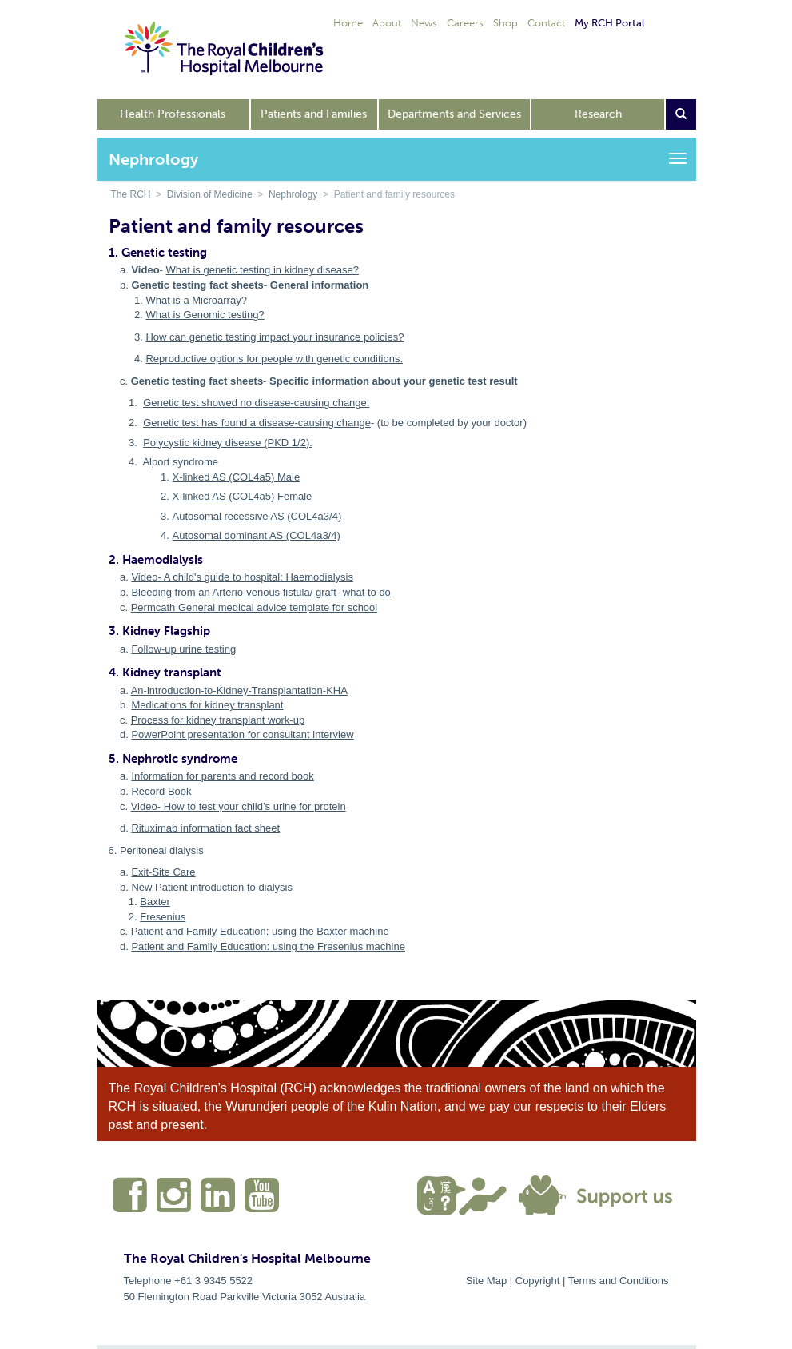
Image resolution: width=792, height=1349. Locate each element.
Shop (505, 23)
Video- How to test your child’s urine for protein (238, 806)
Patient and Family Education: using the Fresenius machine (268, 946)
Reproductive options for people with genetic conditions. (274, 359)
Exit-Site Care (163, 872)
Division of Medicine (210, 194)
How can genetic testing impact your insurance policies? (274, 337)
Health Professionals (172, 114)
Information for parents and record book (222, 776)
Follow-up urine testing (183, 649)
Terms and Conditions (618, 1281)
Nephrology (293, 194)
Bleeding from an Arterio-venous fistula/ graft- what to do (260, 592)
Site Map (486, 1281)
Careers (465, 23)
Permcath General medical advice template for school (254, 607)
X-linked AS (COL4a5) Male (236, 477)
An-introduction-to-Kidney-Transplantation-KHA (239, 690)
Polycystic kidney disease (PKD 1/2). (227, 443)
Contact (546, 23)
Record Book (161, 791)
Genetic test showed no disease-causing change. (256, 403)
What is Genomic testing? (204, 315)
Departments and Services (454, 114)
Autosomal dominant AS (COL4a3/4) (256, 535)
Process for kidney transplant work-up (217, 720)
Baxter (155, 902)
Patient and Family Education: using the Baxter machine (260, 931)
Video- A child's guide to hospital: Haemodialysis (242, 577)
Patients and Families (314, 114)
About (386, 23)
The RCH (131, 194)
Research (598, 114)
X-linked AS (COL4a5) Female (242, 496)
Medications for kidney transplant (207, 705)
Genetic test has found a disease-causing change (257, 423)
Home (348, 23)
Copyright (537, 1281)
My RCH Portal (609, 23)
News (424, 23)
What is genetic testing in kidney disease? (262, 270)
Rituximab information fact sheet (205, 828)
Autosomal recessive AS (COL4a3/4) (257, 516)
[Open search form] (681, 114)
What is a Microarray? (195, 300)
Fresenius (162, 917)
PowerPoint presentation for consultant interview (242, 734)
